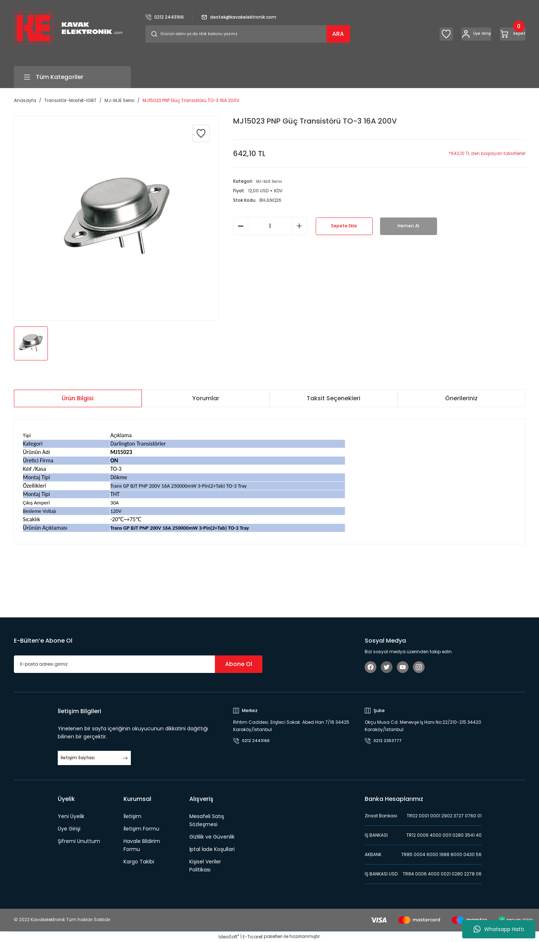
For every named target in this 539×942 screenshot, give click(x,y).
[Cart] (503, 34)
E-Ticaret (253, 937)
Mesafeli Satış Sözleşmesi (206, 820)
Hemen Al (408, 226)
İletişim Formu (141, 828)
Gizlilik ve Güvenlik (212, 836)
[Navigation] (72, 77)
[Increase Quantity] (299, 226)
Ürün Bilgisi (78, 398)
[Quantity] (270, 226)
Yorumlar (205, 398)
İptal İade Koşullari (212, 849)
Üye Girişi (69, 828)
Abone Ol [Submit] (238, 664)
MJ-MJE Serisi (271, 181)
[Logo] (68, 27)
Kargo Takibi (139, 861)
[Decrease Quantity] (241, 226)
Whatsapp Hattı (499, 929)
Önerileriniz (461, 398)
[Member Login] (447, 34)
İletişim (132, 816)
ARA (338, 34)
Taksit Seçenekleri (333, 398)
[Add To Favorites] (201, 133)
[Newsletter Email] (138, 664)
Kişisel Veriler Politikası (205, 865)
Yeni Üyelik (71, 816)
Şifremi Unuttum (79, 841)
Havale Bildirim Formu (142, 845)
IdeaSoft (229, 937)
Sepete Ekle (344, 226)
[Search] (247, 34)
